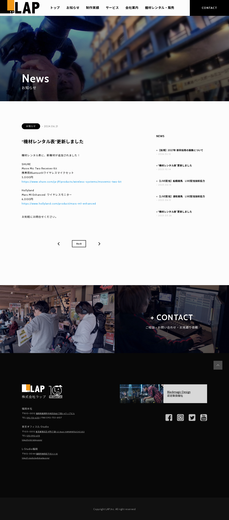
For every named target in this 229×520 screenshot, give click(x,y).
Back (79, 244)
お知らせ (73, 8)
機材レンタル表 (31, 155)
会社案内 (131, 8)
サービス (112, 8)
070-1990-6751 (35, 435)
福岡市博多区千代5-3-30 (49, 453)
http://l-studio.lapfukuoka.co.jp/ (39, 457)
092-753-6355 (35, 418)
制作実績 (92, 8)
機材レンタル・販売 (159, 8)
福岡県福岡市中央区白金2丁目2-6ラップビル (59, 414)
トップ (55, 8)
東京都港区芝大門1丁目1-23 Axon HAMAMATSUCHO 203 (66, 432)
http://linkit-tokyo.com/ (34, 439)
